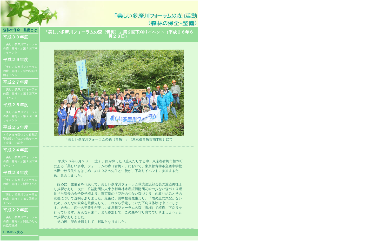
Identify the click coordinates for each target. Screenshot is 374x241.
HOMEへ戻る (13, 232)
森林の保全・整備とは (20, 30)
